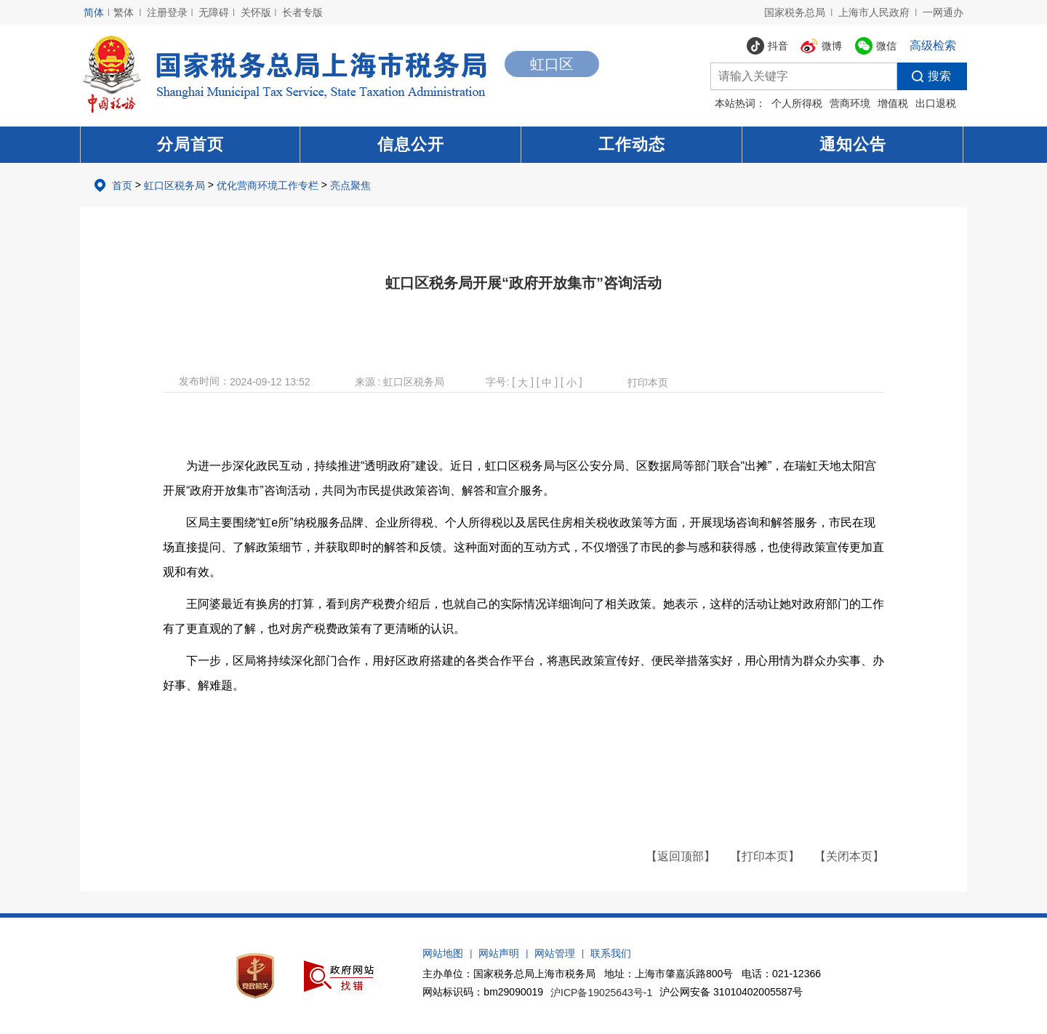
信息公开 (410, 144)
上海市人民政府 (874, 12)
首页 (122, 185)
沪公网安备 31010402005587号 (731, 992)
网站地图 (442, 953)
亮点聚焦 (350, 185)
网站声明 (498, 953)
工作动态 (631, 144)
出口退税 (935, 103)
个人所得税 (796, 103)
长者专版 (302, 12)
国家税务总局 (794, 12)
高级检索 (933, 45)
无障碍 (213, 12)
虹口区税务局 (174, 185)
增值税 (893, 103)
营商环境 (850, 103)
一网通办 (943, 12)
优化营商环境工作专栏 (267, 185)
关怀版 (256, 12)
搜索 (924, 76)
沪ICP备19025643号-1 (601, 992)
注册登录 (167, 12)
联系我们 (610, 953)
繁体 (123, 12)
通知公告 (852, 144)
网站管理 (554, 953)
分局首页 (190, 144)
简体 (94, 12)
